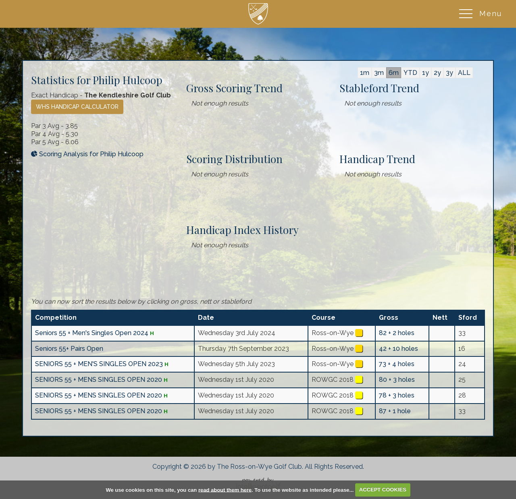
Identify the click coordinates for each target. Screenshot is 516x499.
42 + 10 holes (398, 348)
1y (425, 73)
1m (364, 73)
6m (394, 73)
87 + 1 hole (395, 411)
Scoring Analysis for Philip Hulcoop (87, 154)
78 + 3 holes (396, 395)
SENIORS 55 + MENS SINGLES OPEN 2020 (98, 379)
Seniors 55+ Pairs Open (69, 348)
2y (437, 73)
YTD (410, 73)
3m (379, 73)
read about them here (225, 490)
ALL (464, 73)
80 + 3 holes (397, 379)
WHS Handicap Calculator (77, 107)
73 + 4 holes (396, 364)
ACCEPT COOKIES (382, 490)
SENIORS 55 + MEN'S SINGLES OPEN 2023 (99, 364)
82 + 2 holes (396, 333)
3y (449, 73)
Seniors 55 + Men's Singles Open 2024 (91, 333)
